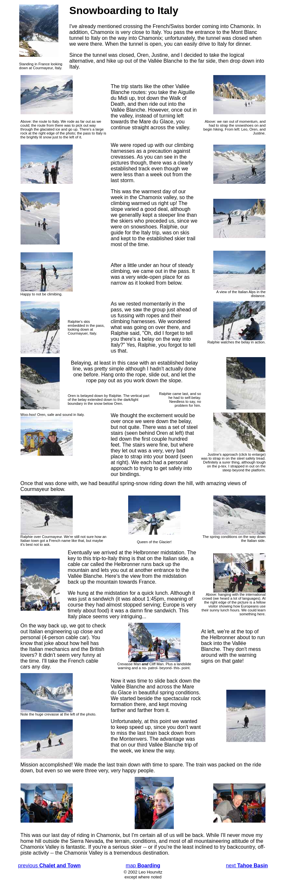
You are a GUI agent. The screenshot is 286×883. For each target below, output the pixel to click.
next (247, 865)
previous (49, 865)
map (143, 865)
